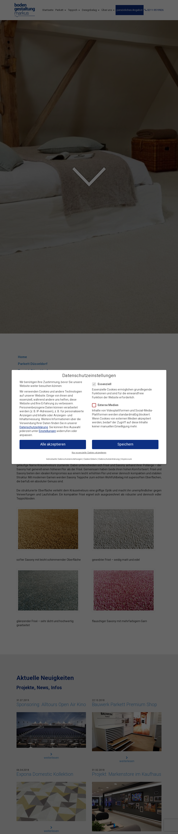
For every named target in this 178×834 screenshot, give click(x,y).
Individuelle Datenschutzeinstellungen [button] (64, 459)
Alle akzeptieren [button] (52, 444)
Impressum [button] (126, 459)
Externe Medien (106, 405)
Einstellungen (47, 431)
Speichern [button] (125, 444)
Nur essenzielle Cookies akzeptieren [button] (89, 452)
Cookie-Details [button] (90, 459)
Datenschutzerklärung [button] (109, 459)
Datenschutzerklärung (34, 427)
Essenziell (103, 384)
